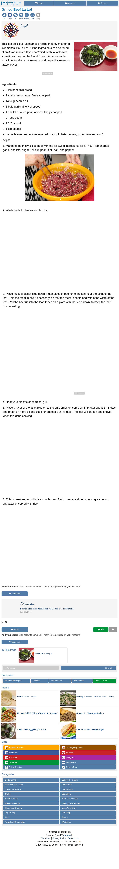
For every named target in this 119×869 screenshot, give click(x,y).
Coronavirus (67, 789)
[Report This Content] (113, 629)
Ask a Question (13, 767)
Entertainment (11, 798)
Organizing (10, 812)
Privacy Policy (59, 838)
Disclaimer (46, 838)
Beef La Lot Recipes (43, 654)
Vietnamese (78, 681)
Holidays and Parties (71, 803)
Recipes (36, 681)
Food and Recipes (13, 681)
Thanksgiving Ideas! (73, 747)
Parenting (66, 812)
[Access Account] (70, 3)
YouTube (11, 757)
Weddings (66, 822)
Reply (15, 629)
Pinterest (68, 752)
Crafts (8, 794)
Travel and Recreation (15, 822)
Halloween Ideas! (14, 747)
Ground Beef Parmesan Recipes (90, 713)
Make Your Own (69, 808)
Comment (14, 593)
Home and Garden (13, 808)
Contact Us (73, 838)
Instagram (68, 757)
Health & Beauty (12, 803)
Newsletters (69, 762)
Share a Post (69, 767)
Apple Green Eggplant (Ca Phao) (31, 729)
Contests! (11, 762)
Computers (67, 785)
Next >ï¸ (109, 668)
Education (66, 794)
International (56, 681)
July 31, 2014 (101, 681)
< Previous (10, 668)
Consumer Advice (13, 789)
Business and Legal (14, 785)
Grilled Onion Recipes (26, 697)
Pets (7, 817)
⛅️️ (80, 841)
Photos (65, 817)
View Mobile (67, 835)
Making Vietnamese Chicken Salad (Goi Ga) (95, 697)
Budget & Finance (70, 780)
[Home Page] (11, 1)
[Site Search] (102, 3)
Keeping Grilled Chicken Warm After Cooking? (37, 713)
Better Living (10, 780)
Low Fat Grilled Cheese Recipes (90, 729)
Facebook (11, 752)
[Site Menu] (39, 3)
